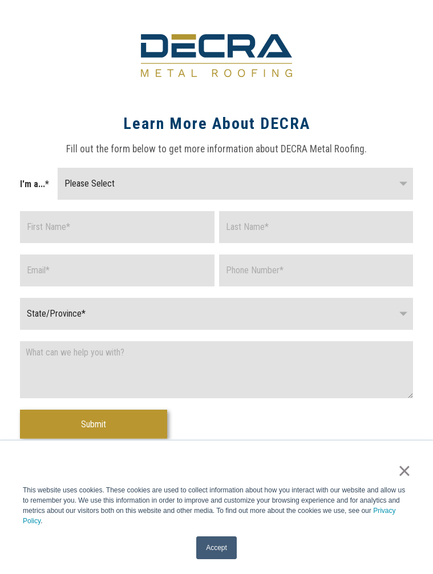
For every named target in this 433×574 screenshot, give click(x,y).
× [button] (404, 470)
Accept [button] (216, 548)
